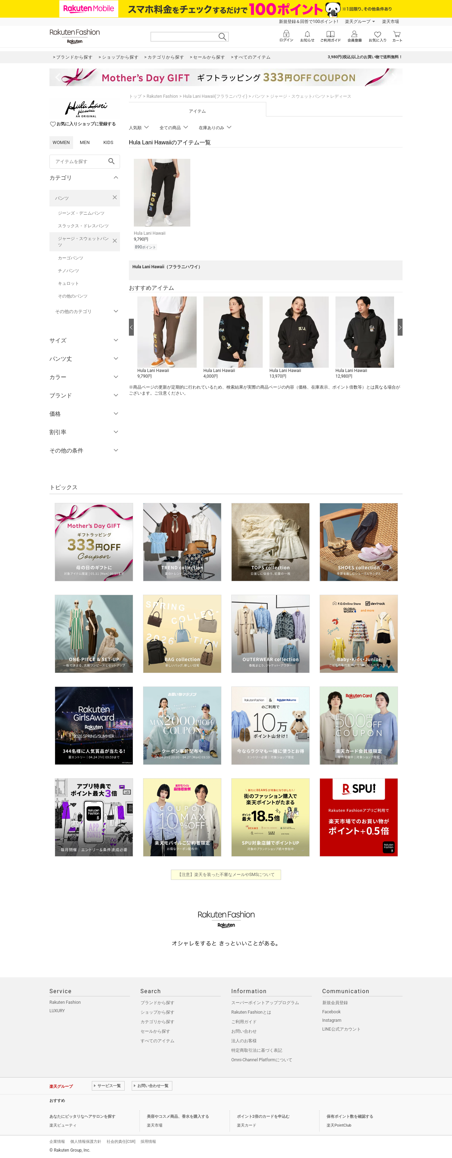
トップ (135, 96)
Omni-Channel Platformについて (261, 1059)
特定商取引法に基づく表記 (256, 1050)
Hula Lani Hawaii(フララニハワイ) (215, 96)
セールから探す (155, 1031)
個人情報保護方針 (85, 1141)
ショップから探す (157, 1012)
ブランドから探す (157, 1002)
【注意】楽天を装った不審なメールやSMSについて (226, 874)
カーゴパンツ (70, 258)
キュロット (68, 283)
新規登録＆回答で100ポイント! (308, 21)
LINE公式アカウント (341, 1029)
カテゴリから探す (157, 1021)
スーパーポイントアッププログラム (265, 1002)
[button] (167, 338)
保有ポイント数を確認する (350, 1116)
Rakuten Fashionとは (251, 1012)
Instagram (331, 1020)
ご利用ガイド (244, 1021)
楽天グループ (357, 21)
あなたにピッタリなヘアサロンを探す (82, 1116)
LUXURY (57, 1010)
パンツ (62, 198)
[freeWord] (84, 162)
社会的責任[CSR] (121, 1141)
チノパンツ (68, 270)
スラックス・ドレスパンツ (83, 225)
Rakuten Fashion (162, 96)
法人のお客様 (244, 1040)
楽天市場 (390, 21)
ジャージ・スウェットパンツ (83, 241)
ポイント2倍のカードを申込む (263, 1116)
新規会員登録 (335, 1002)
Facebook (331, 1011)
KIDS (108, 142)
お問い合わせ (244, 1031)
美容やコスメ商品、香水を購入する (178, 1116)
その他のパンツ (73, 296)
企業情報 (57, 1141)
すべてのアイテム (157, 1040)
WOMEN (61, 142)
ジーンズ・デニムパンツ (81, 213)
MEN (85, 142)
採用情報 (148, 1141)
